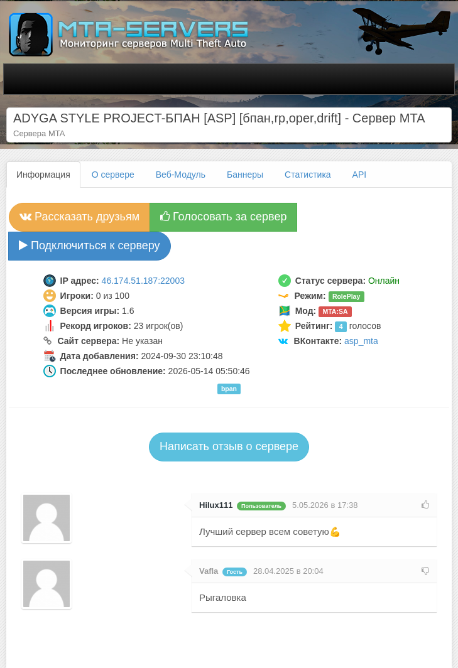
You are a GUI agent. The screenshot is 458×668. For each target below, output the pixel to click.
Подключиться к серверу (89, 245)
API (359, 175)
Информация (43, 175)
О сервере (113, 175)
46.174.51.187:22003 (143, 281)
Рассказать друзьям (79, 216)
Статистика (308, 175)
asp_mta (361, 341)
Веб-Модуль (180, 175)
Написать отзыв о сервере (229, 446)
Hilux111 (215, 505)
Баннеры (245, 175)
